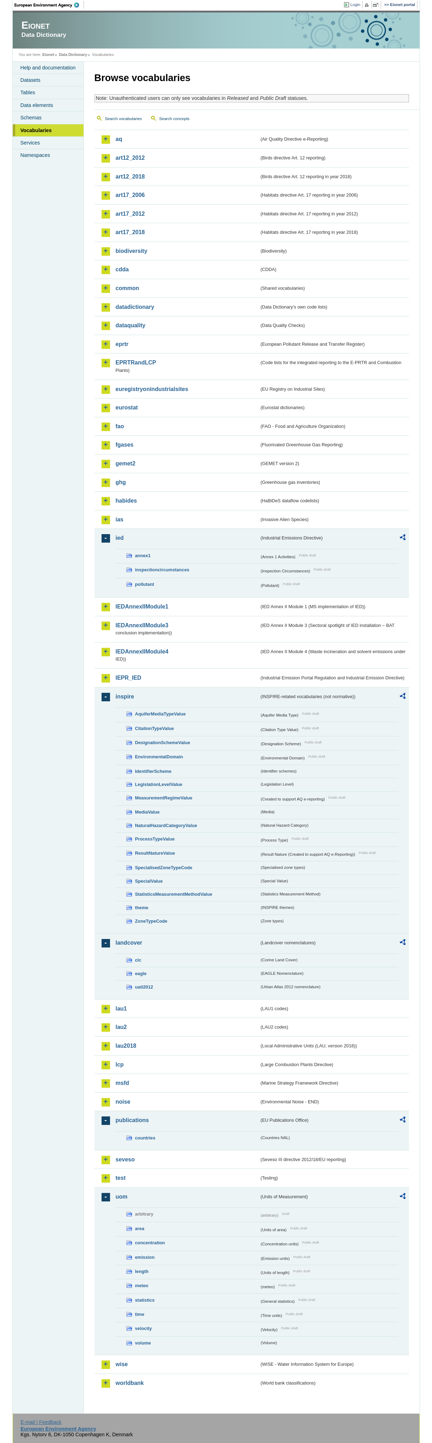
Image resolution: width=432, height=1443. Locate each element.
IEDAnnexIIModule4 (142, 652)
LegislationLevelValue (159, 784)
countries (145, 1138)
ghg (121, 482)
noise (123, 1102)
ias (119, 519)
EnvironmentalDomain (159, 756)
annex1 (143, 555)
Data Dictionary (73, 54)
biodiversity (132, 251)
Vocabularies (36, 130)
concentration (150, 1242)
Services (30, 143)
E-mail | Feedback (41, 1422)
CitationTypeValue (154, 728)
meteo (142, 1285)
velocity (143, 1328)
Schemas (31, 117)
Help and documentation (48, 67)
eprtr (122, 344)
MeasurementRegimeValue (163, 797)
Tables (28, 92)
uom (122, 1197)
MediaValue (147, 812)
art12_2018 (130, 177)
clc (138, 960)
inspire (125, 697)
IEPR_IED (129, 678)
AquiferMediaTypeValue (160, 714)
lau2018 (126, 1046)
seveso (125, 1159)
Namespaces (35, 155)
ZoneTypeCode (151, 921)
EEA (49, 5)
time (139, 1314)
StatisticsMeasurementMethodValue (173, 894)
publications (132, 1120)
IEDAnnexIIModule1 (142, 607)
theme (142, 907)
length (142, 1271)
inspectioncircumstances (162, 569)
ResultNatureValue (155, 853)
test (121, 1178)
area (139, 1228)
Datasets (31, 80)
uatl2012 (144, 987)
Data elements (37, 105)
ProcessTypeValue (155, 839)
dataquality (130, 325)
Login (355, 4)
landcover (129, 943)
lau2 (121, 1027)
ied (120, 538)
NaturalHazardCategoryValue (166, 825)
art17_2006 (130, 195)
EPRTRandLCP (136, 363)
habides (126, 501)
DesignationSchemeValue (162, 742)
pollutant (144, 584)
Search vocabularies (123, 119)
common (127, 288)
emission (145, 1257)
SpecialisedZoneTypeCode (163, 867)
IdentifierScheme (153, 771)
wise (122, 1364)
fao (120, 426)
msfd (122, 1083)
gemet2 (126, 463)
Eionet (48, 54)
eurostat (127, 407)
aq (119, 139)
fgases (125, 445)
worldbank (130, 1383)
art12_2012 (130, 158)
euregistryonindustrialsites (152, 389)
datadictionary (135, 307)
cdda (122, 269)
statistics (145, 1300)
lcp (120, 1065)
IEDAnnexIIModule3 (142, 625)
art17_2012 (130, 214)
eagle (141, 973)
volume (143, 1343)
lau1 (121, 1009)
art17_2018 (130, 232)
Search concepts (174, 119)
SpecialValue (149, 881)
